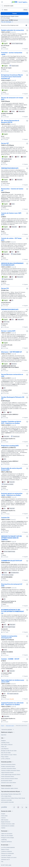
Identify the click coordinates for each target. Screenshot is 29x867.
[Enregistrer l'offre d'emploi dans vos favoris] (27, 30)
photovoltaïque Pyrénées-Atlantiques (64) (11, 794)
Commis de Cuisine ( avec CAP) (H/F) (11, 214)
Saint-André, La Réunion (6, 744)
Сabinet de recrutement (6, 833)
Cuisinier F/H (5, 517)
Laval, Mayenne (4, 748)
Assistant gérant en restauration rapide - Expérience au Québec (11, 494)
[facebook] (14, 807)
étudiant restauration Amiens (8, 766)
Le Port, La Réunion (5, 758)
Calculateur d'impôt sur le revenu (8, 857)
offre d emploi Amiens (6, 796)
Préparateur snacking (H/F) (10, 445)
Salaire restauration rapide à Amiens (9, 788)
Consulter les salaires (6, 855)
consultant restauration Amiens (8, 768)
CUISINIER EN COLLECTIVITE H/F (11, 560)
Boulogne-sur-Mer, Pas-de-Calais (9, 750)
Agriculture (3, 734)
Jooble (9, 865)
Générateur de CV (5, 859)
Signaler (25, 48)
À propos (3, 813)
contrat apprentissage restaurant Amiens (10, 774)
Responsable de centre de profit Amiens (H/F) (11, 469)
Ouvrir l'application (23, 2)
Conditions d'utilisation (6, 851)
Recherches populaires (8, 729)
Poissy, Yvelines (4, 756)
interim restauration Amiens (7, 776)
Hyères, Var (3, 746)
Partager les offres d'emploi (7, 837)
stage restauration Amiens (7, 772)
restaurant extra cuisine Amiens (8, 782)
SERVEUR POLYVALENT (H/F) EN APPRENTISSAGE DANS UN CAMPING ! (11, 537)
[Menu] (2, 2)
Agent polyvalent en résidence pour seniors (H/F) (12, 681)
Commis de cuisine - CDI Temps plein (11, 239)
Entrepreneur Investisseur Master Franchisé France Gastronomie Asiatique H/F (12, 76)
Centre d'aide (4, 815)
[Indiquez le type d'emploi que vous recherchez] (14, 5)
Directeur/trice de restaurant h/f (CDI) (11, 585)
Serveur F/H (5, 288)
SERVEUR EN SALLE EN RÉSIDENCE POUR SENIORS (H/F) (12, 264)
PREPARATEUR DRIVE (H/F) (9, 168)
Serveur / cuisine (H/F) (8, 331)
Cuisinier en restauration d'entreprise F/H (9, 637)
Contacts (3, 817)
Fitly (2, 861)
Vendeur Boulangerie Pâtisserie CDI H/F (12, 398)
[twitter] (22, 807)
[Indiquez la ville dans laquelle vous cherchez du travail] (14, 10)
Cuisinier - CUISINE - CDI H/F (10, 659)
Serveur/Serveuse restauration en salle (12, 375)
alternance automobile (6, 800)
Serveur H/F (5, 143)
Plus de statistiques (7, 22)
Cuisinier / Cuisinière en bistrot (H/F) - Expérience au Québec (11, 422)
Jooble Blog (4, 839)
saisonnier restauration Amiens (8, 764)
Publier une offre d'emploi (7, 835)
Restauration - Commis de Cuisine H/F (12, 189)
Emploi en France (5, 849)
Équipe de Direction (5, 821)
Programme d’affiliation (6, 841)
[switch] (26, 25)
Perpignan (3, 740)
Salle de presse (4, 819)
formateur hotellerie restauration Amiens (10, 770)
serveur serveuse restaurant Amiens (9, 778)
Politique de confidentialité (7, 853)
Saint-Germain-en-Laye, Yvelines (9, 754)
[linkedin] (26, 807)
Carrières (3, 827)
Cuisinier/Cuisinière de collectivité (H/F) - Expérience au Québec (12, 703)
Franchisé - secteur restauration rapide (11, 53)
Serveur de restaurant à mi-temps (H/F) (12, 98)
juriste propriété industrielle (7, 802)
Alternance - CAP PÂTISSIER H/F (11, 352)
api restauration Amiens (6, 780)
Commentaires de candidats (7, 825)
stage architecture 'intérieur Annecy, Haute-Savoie (13, 798)
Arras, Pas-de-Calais (6, 752)
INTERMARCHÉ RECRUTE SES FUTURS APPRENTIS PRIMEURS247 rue (12, 611)
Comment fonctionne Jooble (8, 823)
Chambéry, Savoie (5, 742)
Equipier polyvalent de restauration (12, 30)
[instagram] (18, 807)
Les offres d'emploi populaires (8, 847)
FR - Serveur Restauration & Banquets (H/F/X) (10, 121)
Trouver (14, 13)
